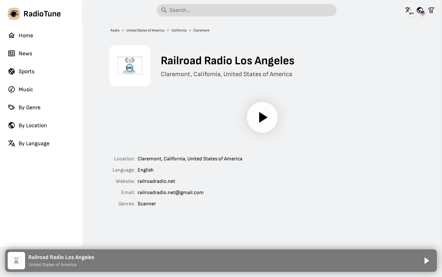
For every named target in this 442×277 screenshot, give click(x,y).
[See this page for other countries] (420, 10)
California (179, 30)
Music (20, 89)
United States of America (145, 30)
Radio (115, 30)
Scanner (147, 204)
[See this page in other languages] (408, 10)
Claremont (201, 30)
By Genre (24, 107)
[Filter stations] (431, 10)
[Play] (262, 117)
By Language (29, 143)
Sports (21, 71)
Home (20, 35)
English (146, 170)
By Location (27, 125)
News (20, 53)
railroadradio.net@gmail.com (171, 193)
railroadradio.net (156, 181)
